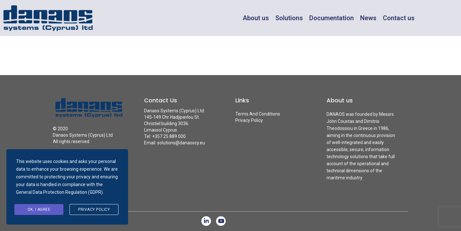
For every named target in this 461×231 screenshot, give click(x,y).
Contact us (399, 18)
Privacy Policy (249, 120)
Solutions (289, 18)
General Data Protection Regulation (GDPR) (59, 192)
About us (256, 18)
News (368, 18)
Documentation (331, 18)
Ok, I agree (39, 209)
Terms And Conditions (257, 113)
